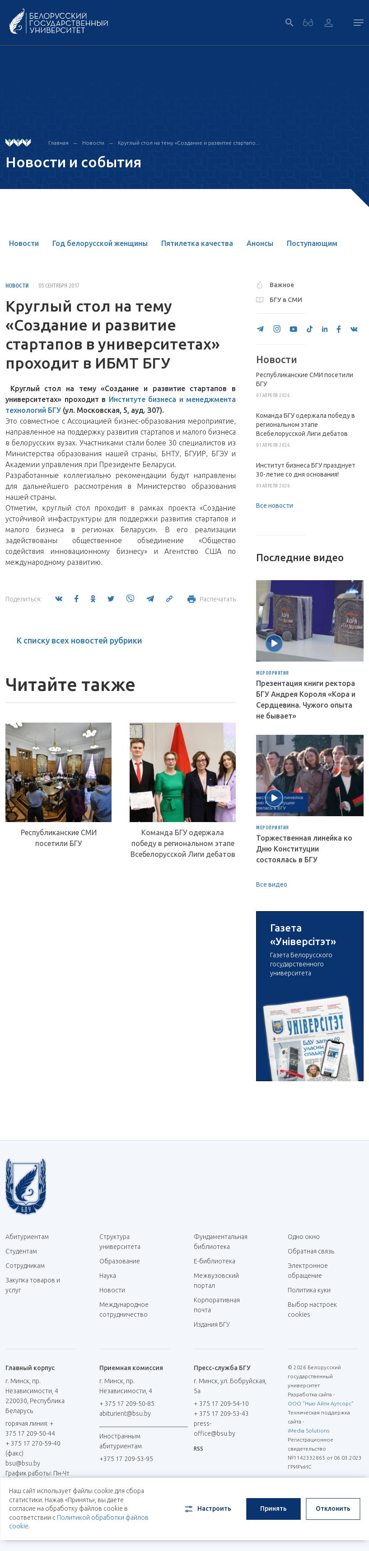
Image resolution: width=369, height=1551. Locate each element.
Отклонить (333, 1508)
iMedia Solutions (308, 1430)
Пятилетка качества (197, 243)
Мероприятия (272, 673)
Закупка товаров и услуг (32, 1285)
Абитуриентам (30, 1236)
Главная (58, 143)
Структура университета (119, 1241)
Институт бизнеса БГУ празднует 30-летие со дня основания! (305, 470)
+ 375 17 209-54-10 (221, 1403)
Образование (119, 1261)
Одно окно (304, 1236)
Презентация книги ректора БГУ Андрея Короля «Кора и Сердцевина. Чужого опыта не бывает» (305, 699)
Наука (107, 1275)
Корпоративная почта (217, 1305)
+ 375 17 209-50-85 (126, 1403)
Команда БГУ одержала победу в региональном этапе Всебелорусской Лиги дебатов (183, 843)
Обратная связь (311, 1251)
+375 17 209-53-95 (126, 1458)
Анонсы (260, 243)
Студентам (21, 1251)
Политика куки (309, 1290)
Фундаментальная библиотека (221, 1241)
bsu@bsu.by (22, 1463)
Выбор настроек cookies (312, 1309)
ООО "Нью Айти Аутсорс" (321, 1403)
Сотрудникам (25, 1265)
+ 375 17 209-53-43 (221, 1413)
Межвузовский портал (216, 1280)
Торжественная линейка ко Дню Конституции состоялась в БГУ (304, 849)
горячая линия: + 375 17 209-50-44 (30, 1428)
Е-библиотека (218, 1261)
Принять (273, 1508)
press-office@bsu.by (214, 1428)
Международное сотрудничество (128, 1309)
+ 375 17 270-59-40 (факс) (33, 1448)
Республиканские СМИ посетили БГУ (59, 837)
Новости (93, 143)
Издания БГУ (212, 1324)
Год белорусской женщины (100, 243)
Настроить (207, 1509)
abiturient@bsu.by (125, 1413)
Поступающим (312, 243)
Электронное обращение (308, 1270)
